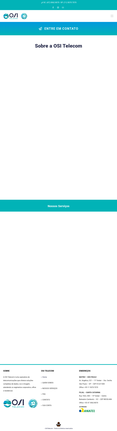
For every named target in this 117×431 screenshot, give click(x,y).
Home (44, 377)
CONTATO (46, 400)
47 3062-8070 (93, 403)
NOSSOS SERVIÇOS (49, 388)
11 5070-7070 (93, 387)
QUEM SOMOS (47, 383)
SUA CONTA (46, 405)
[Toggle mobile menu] (112, 16)
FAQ (43, 394)
